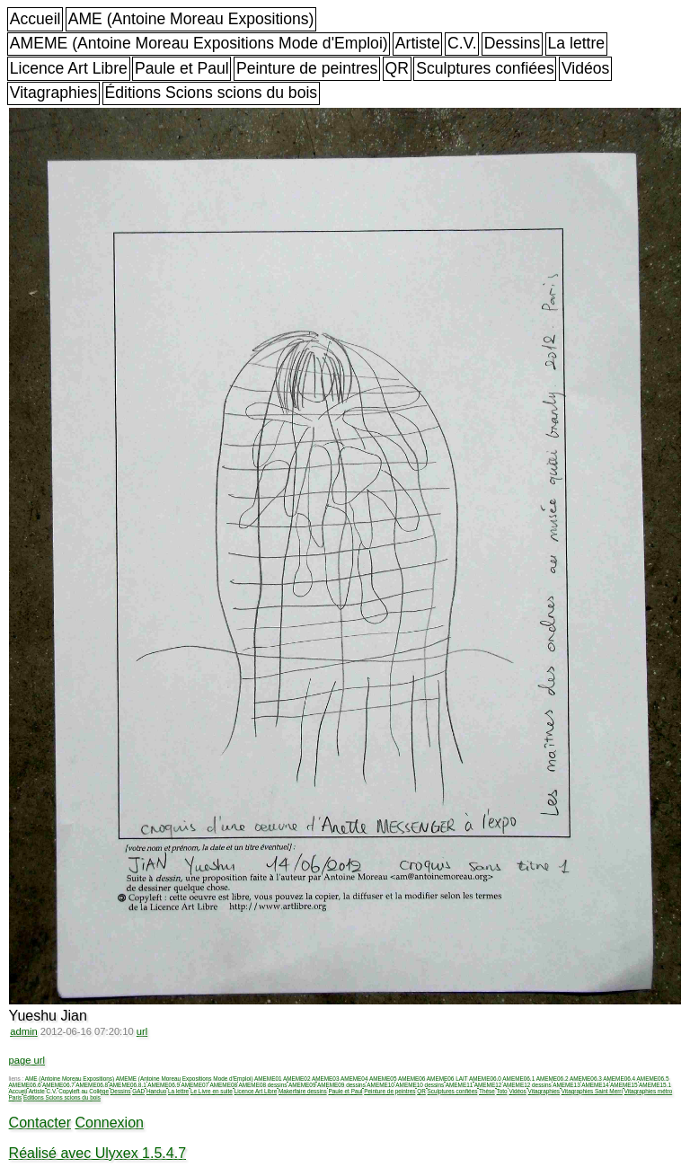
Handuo (156, 1091)
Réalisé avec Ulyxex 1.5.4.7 (97, 1153)
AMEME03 (326, 1078)
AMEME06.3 (586, 1078)
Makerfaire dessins (303, 1091)
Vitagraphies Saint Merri (592, 1091)
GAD (138, 1091)
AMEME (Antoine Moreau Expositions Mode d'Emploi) (199, 43)
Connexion (109, 1122)
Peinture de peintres (306, 68)
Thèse (487, 1091)
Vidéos (585, 68)
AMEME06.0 (485, 1078)
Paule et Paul (182, 68)
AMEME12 (488, 1085)
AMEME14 (595, 1085)
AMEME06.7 (58, 1085)
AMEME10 (380, 1085)
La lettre (577, 43)
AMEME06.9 (163, 1085)
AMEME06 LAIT (447, 1078)
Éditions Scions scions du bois (210, 93)
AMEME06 (412, 1078)
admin (23, 1031)
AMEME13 (566, 1085)
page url (27, 1060)
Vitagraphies (54, 93)
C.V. (462, 43)
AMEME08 (223, 1085)
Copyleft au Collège (83, 1091)
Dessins (512, 43)
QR (397, 68)
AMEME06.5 (653, 1078)
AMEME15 (624, 1085)
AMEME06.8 (91, 1085)
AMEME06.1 (518, 1078)
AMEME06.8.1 (128, 1085)
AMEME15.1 (655, 1085)
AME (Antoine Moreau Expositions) (191, 19)
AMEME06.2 (552, 1078)
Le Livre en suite (211, 1091)
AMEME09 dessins (341, 1085)
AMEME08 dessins (262, 1085)
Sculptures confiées (485, 68)
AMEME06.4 (619, 1078)
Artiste (417, 43)
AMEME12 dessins (527, 1085)
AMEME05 (383, 1078)
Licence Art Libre (69, 68)
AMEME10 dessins (419, 1085)
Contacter (40, 1122)
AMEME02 (297, 1078)
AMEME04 (354, 1078)
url (142, 1031)
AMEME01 (268, 1078)
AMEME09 (302, 1085)
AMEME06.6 (25, 1085)
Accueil (35, 19)
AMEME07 (194, 1085)
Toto (502, 1091)
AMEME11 (459, 1085)
